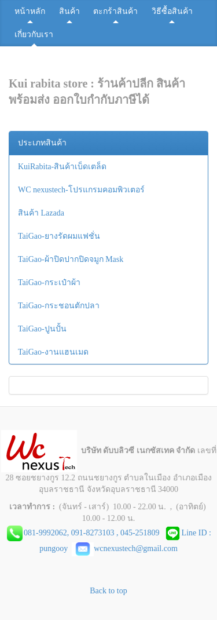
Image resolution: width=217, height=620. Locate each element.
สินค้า (69, 11)
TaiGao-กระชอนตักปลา (59, 305)
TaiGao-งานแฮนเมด (53, 352)
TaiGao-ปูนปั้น (42, 328)
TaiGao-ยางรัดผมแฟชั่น (59, 236)
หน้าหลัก (29, 11)
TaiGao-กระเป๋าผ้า (49, 282)
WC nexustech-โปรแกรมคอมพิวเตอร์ (81, 189)
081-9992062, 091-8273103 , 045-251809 (94, 532)
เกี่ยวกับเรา (33, 34)
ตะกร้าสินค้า (115, 11)
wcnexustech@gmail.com (125, 548)
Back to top (108, 590)
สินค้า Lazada (41, 213)
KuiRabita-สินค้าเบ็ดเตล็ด (62, 166)
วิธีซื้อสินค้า (172, 11)
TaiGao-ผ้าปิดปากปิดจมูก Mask (70, 259)
